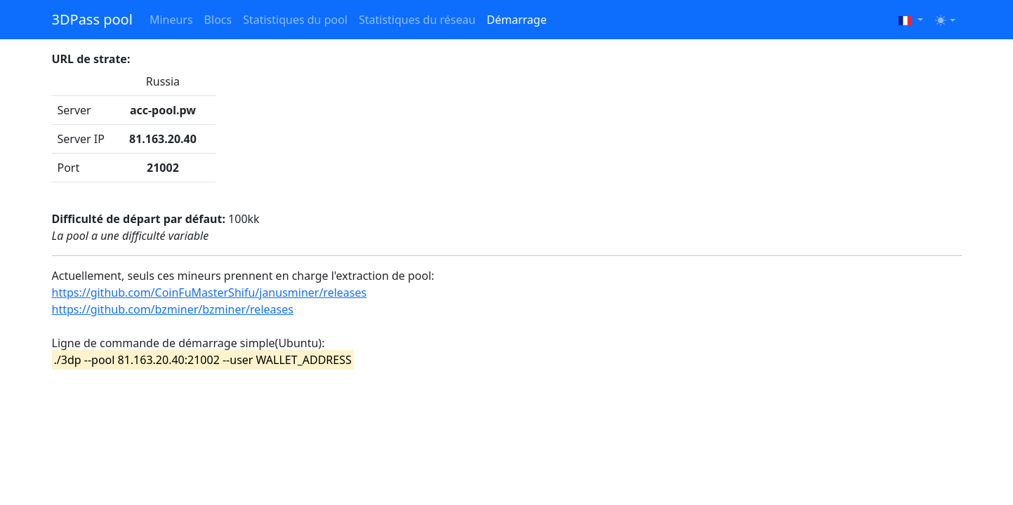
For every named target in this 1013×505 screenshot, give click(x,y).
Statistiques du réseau (417, 19)
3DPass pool (92, 19)
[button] (911, 20)
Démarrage (516, 19)
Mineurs (171, 19)
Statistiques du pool (295, 19)
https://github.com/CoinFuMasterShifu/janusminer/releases (209, 292)
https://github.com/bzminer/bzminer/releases (172, 309)
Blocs (218, 19)
